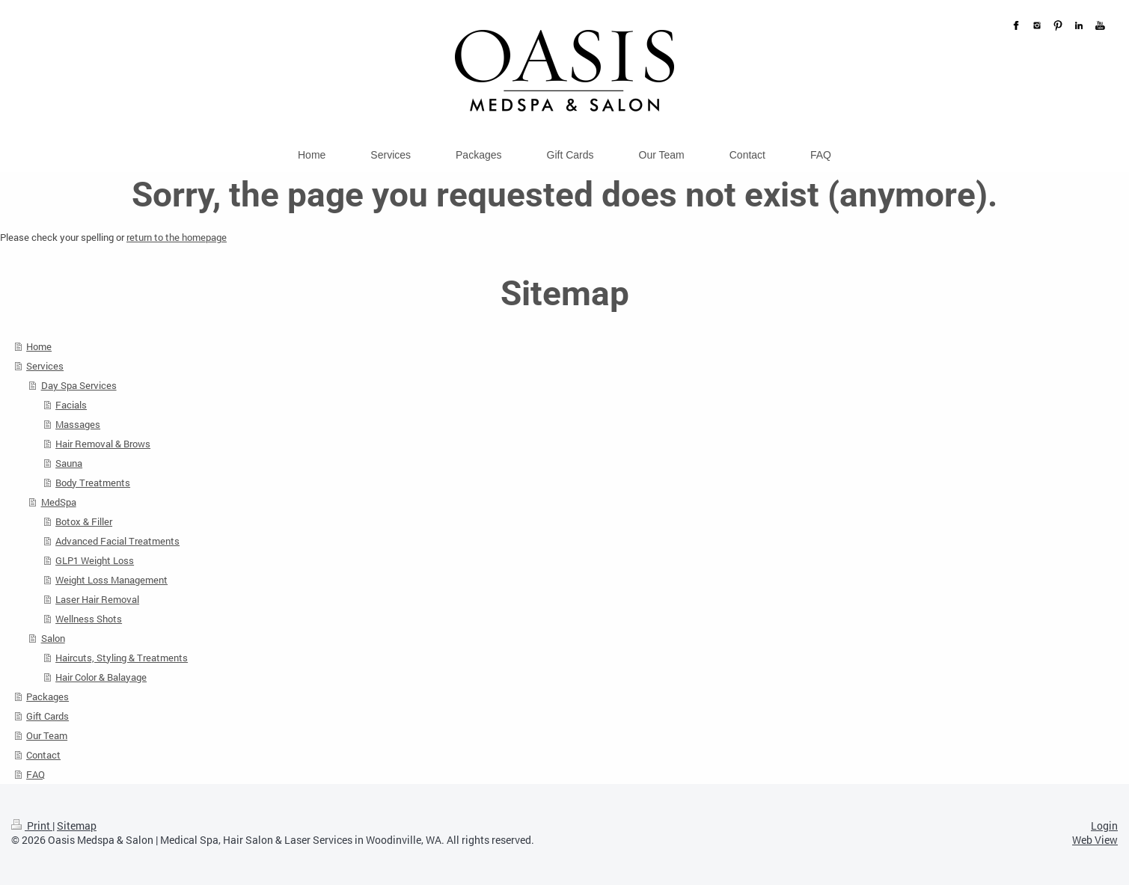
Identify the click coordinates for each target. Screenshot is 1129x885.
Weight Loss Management (111, 580)
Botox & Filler (83, 521)
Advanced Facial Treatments (117, 541)
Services (45, 366)
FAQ (35, 774)
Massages (77, 424)
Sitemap (77, 825)
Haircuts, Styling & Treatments (121, 657)
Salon (53, 638)
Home (39, 346)
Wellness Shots (88, 618)
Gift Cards (47, 716)
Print (31, 825)
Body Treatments (92, 482)
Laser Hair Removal (97, 599)
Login (1104, 825)
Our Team (46, 735)
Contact (43, 755)
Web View (1095, 840)
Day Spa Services (79, 385)
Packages (47, 696)
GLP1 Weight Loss (94, 560)
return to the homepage (176, 237)
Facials (71, 404)
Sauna (68, 463)
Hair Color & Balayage (101, 677)
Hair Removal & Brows (102, 443)
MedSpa (58, 502)
